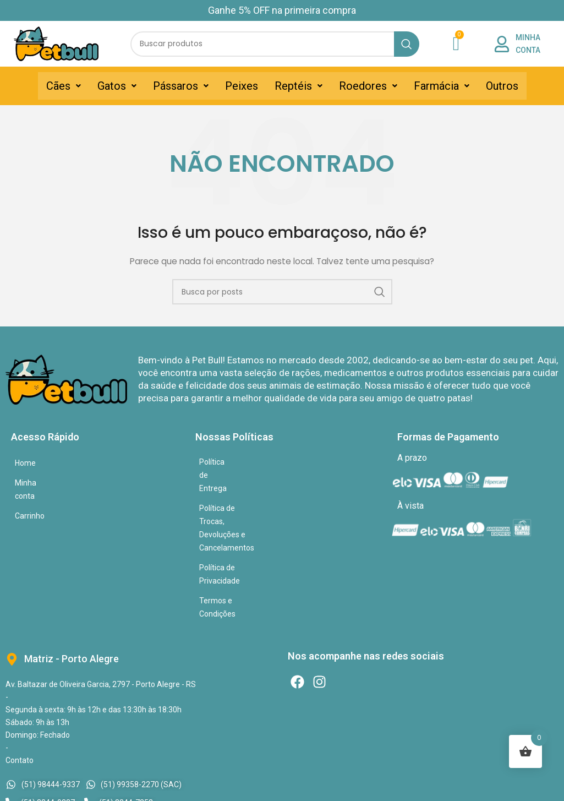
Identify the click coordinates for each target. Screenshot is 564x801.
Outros (502, 85)
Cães (63, 85)
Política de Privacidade (238, 501)
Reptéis (298, 85)
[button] (63, 86)
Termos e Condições (234, 521)
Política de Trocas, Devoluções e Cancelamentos (282, 481)
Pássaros (181, 85)
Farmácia (441, 85)
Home (25, 463)
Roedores (368, 85)
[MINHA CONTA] (502, 44)
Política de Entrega (231, 461)
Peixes (241, 85)
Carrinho (30, 502)
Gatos (116, 85)
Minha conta (36, 482)
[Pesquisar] (274, 44)
